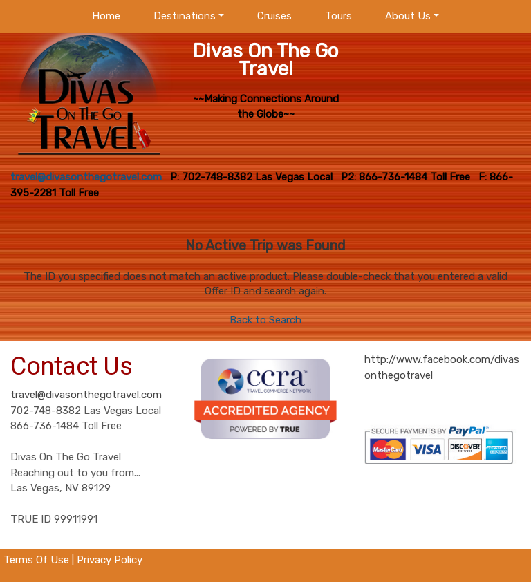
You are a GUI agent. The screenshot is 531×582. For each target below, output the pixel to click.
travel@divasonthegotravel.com (86, 394)
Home (106, 16)
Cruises (274, 16)
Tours (338, 16)
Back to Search (265, 320)
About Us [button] (408, 16)
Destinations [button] (184, 16)
